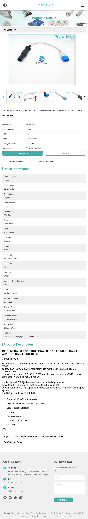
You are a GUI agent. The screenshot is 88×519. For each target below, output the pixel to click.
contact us (63, 500)
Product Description (46, 162)
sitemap (20, 513)
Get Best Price (22, 153)
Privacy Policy (9, 513)
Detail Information (16, 162)
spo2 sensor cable (13, 442)
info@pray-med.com (16, 491)
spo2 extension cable (26, 437)
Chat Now (65, 153)
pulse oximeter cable (52, 437)
